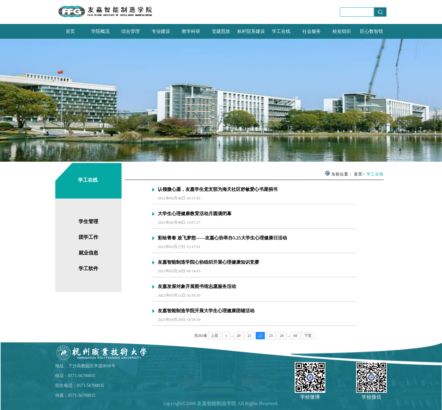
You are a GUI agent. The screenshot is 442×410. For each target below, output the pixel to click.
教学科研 (191, 31)
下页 (308, 335)
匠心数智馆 (371, 31)
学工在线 (281, 31)
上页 (214, 335)
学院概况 (100, 31)
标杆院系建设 (251, 31)
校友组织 (341, 31)
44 (295, 335)
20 (239, 335)
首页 (70, 31)
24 (282, 335)
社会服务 (311, 31)
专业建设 (161, 31)
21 (249, 335)
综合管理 (130, 31)
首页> (359, 174)
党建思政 (221, 31)
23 (271, 335)
